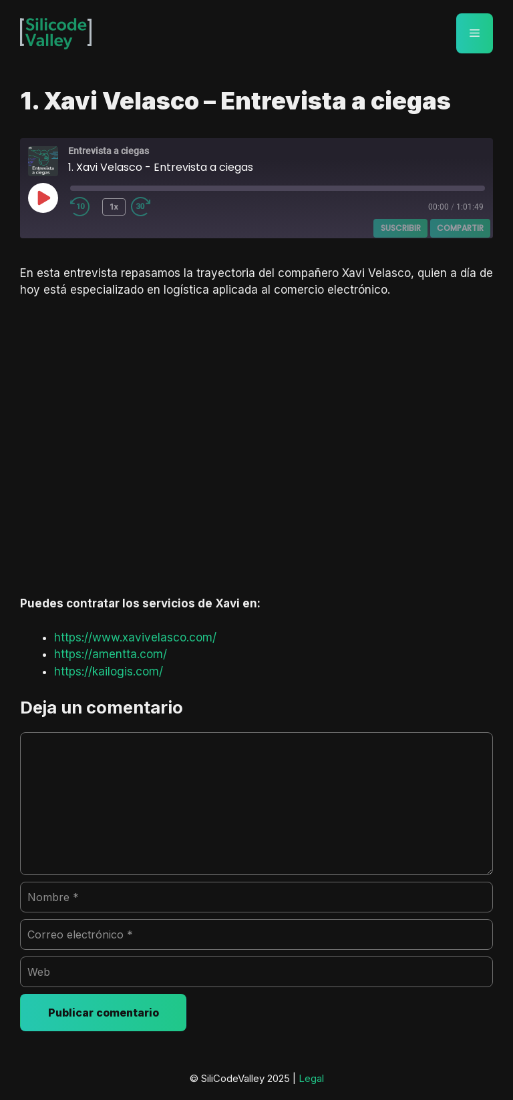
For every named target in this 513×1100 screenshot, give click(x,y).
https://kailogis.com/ (108, 671)
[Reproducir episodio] (42, 197)
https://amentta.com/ (110, 654)
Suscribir (401, 228)
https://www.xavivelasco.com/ (135, 637)
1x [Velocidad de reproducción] (114, 207)
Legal (311, 1078)
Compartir (460, 228)
